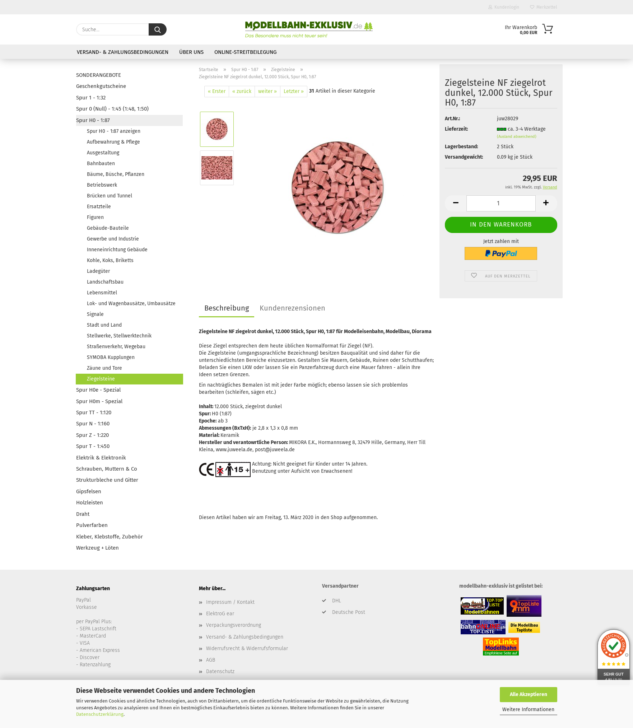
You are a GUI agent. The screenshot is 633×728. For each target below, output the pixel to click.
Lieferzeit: (456, 129)
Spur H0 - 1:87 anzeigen (113, 131)
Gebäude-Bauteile (108, 228)
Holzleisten (89, 502)
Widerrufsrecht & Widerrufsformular (247, 648)
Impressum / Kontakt (230, 602)
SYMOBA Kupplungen (111, 357)
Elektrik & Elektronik (101, 457)
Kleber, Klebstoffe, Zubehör (109, 536)
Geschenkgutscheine (101, 86)
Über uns (191, 52)
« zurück (241, 91)
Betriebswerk (102, 185)
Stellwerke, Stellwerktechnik (119, 336)
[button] (455, 203)
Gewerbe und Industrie (113, 239)
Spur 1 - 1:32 (91, 97)
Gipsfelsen (88, 491)
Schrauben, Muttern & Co (106, 469)
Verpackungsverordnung (233, 625)
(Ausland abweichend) (516, 136)
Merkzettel (543, 7)
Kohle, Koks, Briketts (110, 260)
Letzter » (294, 91)
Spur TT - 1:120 (93, 412)
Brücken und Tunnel (109, 196)
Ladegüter (98, 271)
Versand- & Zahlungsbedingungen (122, 52)
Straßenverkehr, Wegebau (116, 347)
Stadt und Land (104, 325)
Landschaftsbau (105, 282)
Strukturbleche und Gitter (107, 480)
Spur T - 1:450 (93, 446)
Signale (95, 314)
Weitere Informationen (528, 709)
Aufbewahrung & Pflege (113, 142)
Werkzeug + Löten (97, 548)
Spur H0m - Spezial (99, 401)
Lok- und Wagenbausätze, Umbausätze (131, 303)
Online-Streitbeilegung (245, 52)
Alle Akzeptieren (528, 694)
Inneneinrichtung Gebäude (117, 250)
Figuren (95, 217)
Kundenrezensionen (292, 308)
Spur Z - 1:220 (92, 435)
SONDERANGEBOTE (98, 75)
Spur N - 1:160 (93, 423)
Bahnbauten (101, 163)
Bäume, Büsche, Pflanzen (115, 174)
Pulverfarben (92, 525)
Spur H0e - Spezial (98, 390)
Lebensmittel (102, 293)
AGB (210, 660)
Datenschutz (220, 671)
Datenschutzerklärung (100, 714)
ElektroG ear (220, 614)
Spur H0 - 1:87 (93, 120)
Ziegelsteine (101, 379)
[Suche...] (158, 29)
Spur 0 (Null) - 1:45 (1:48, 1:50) (112, 109)
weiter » (267, 91)
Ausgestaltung (103, 153)
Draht (82, 514)
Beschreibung (226, 308)
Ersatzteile (99, 207)
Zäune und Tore (104, 368)
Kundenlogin (503, 7)
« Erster (216, 91)
